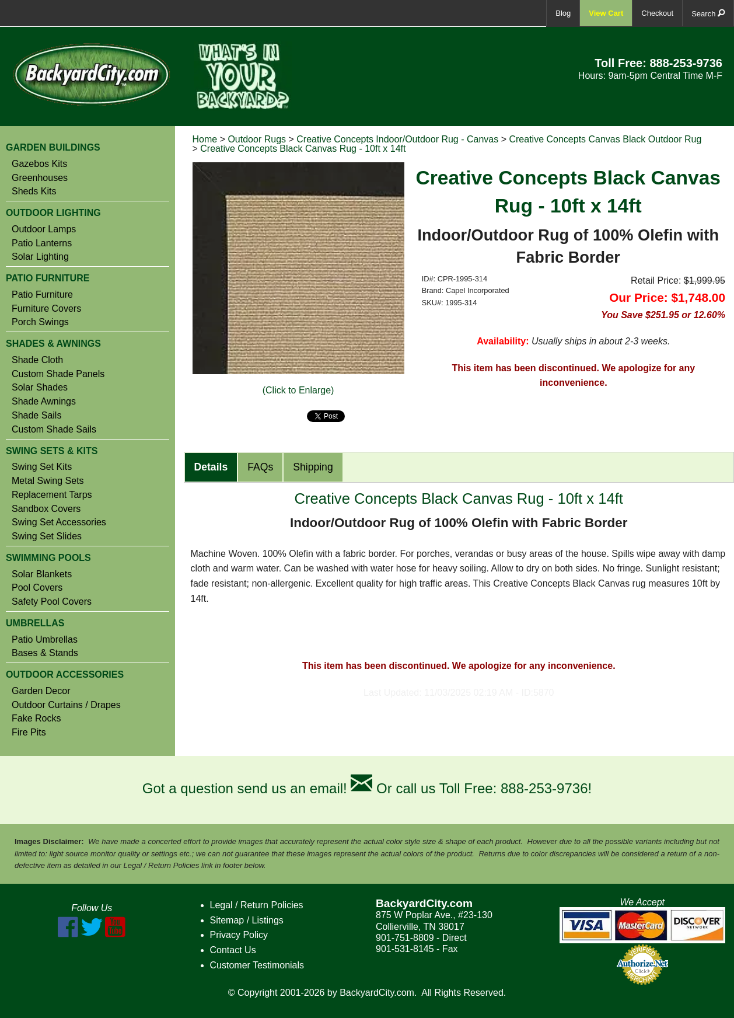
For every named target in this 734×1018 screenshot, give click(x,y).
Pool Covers (37, 587)
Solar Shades (40, 387)
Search (708, 13)
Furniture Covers (46, 308)
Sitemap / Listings (247, 920)
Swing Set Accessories (59, 522)
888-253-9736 (685, 63)
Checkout (657, 13)
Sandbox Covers (46, 509)
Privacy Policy (239, 935)
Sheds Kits (34, 191)
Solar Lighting (40, 257)
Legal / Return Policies (256, 905)
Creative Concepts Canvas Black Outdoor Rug (605, 139)
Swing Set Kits (42, 467)
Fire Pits (29, 732)
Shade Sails (36, 415)
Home (205, 139)
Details (211, 467)
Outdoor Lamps (44, 229)
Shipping (313, 467)
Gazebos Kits (39, 164)
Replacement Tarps (52, 495)
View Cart (606, 13)
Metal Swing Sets (48, 481)
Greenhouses (40, 178)
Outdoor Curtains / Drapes (66, 705)
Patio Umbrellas (45, 639)
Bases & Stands (45, 653)
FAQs (260, 467)
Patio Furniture (42, 294)
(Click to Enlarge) (298, 390)
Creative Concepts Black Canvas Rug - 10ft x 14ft (303, 149)
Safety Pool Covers (52, 601)
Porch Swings (40, 322)
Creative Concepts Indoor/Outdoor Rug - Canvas (397, 139)
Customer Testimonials (257, 965)
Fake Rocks (36, 718)
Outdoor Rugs (257, 139)
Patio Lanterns (42, 243)
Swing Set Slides (47, 536)
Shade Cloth (37, 360)
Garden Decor (41, 691)
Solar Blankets (42, 574)
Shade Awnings (44, 401)
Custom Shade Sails (54, 429)
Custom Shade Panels (58, 374)
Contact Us (233, 950)
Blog (563, 13)
